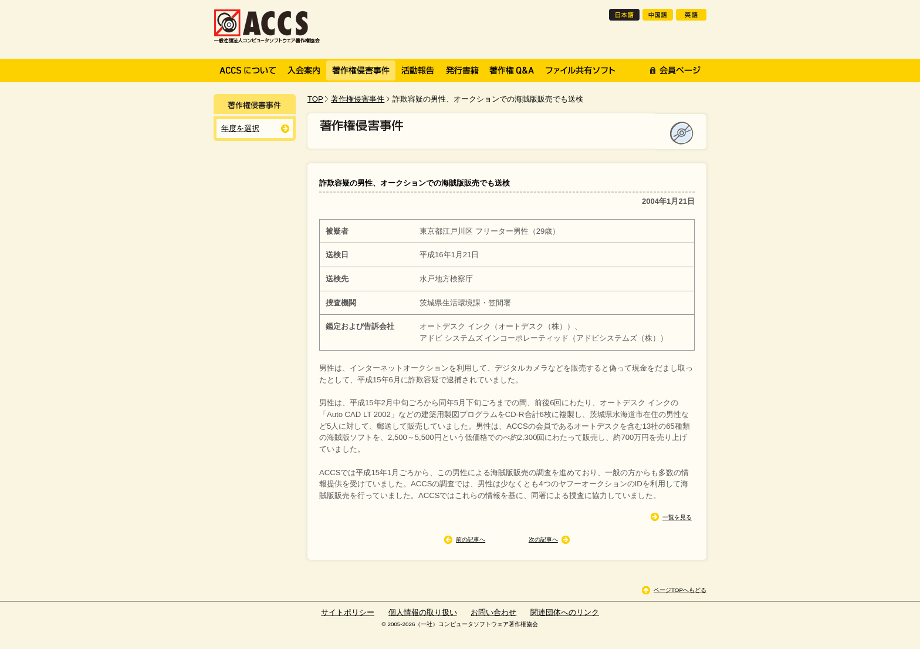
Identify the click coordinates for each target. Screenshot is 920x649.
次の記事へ (543, 539)
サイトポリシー (347, 612)
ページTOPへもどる (680, 590)
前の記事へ (470, 539)
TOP (315, 99)
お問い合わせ (493, 612)
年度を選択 (240, 128)
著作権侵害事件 (357, 99)
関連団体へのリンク (564, 612)
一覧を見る (677, 517)
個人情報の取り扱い (422, 612)
